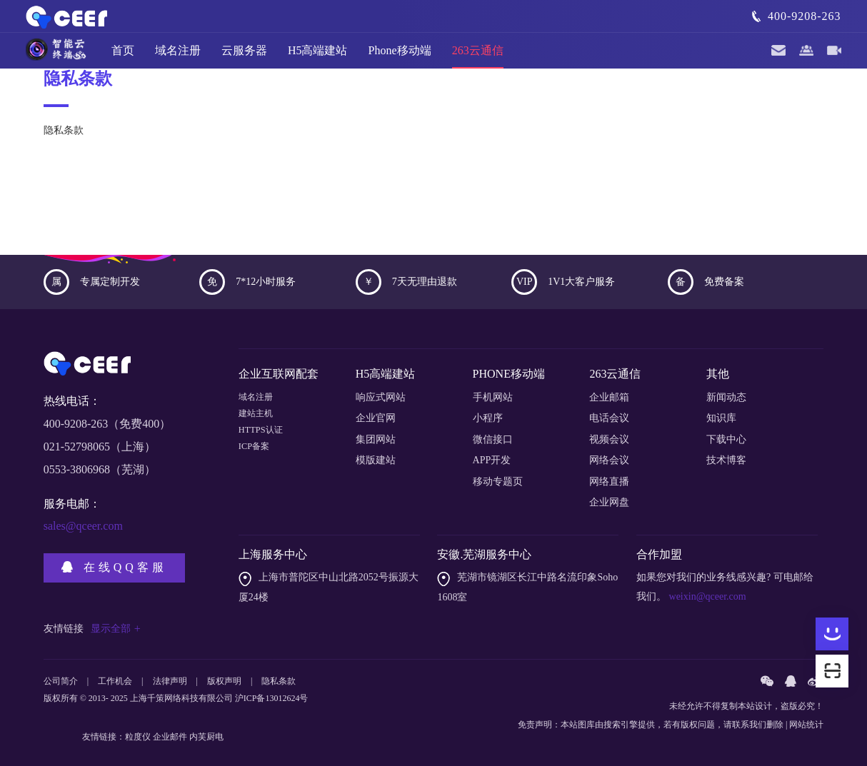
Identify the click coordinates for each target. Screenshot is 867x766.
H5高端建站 (318, 56)
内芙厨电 (206, 737)
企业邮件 (170, 737)
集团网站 (376, 439)
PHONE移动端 (509, 374)
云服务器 (244, 56)
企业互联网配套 (279, 374)
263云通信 (477, 56)
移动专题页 (498, 481)
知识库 (721, 418)
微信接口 (493, 439)
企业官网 (376, 418)
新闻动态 (726, 397)
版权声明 (224, 681)
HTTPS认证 (264, 439)
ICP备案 (256, 460)
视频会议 (609, 439)
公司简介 (61, 681)
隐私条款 (278, 681)
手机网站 (493, 397)
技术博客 (726, 460)
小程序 (488, 418)
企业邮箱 (609, 397)
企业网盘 (609, 502)
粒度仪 (138, 737)
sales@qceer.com (83, 526)
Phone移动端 (400, 56)
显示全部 (116, 628)
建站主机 (259, 418)
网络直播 (609, 481)
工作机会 (115, 681)
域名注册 (178, 56)
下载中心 (726, 439)
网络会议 (609, 460)
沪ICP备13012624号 (272, 698)
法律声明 (170, 681)
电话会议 (609, 418)
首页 (122, 56)
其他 (717, 374)
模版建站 (376, 460)
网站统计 (806, 725)
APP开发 (492, 460)
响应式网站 (381, 397)
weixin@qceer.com (706, 596)
